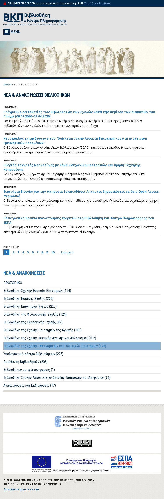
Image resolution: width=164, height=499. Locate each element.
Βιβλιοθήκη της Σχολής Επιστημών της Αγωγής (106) (42, 330)
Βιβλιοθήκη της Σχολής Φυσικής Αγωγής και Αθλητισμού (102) (49, 338)
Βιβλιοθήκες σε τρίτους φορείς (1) (29, 369)
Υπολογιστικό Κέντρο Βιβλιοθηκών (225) (33, 354)
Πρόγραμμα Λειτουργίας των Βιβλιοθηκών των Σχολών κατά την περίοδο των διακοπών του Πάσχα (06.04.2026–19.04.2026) (79, 114)
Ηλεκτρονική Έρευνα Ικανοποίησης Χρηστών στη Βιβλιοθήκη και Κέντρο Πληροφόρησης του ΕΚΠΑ (78, 220)
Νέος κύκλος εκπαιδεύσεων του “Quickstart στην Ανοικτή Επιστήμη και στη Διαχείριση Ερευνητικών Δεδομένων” (75, 140)
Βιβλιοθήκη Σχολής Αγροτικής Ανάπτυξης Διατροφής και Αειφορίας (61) (57, 377)
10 (53, 252)
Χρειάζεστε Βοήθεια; (97, 3)
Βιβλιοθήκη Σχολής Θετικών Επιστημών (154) (37, 290)
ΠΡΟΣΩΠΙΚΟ (12, 282)
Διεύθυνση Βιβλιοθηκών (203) (25, 361)
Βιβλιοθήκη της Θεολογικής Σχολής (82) (32, 322)
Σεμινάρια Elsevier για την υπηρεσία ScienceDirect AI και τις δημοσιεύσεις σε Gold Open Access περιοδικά (81, 193)
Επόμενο (67, 252)
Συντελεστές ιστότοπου (21, 489)
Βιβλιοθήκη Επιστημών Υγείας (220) (30, 306)
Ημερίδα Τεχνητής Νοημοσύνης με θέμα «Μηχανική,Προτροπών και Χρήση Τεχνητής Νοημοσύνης (72, 167)
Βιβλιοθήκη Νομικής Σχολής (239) (28, 298)
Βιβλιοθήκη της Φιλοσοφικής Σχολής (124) (35, 314)
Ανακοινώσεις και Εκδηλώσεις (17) (29, 385)
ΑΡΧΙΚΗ (7, 84)
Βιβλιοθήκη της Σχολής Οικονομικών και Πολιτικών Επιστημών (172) (54, 346)
